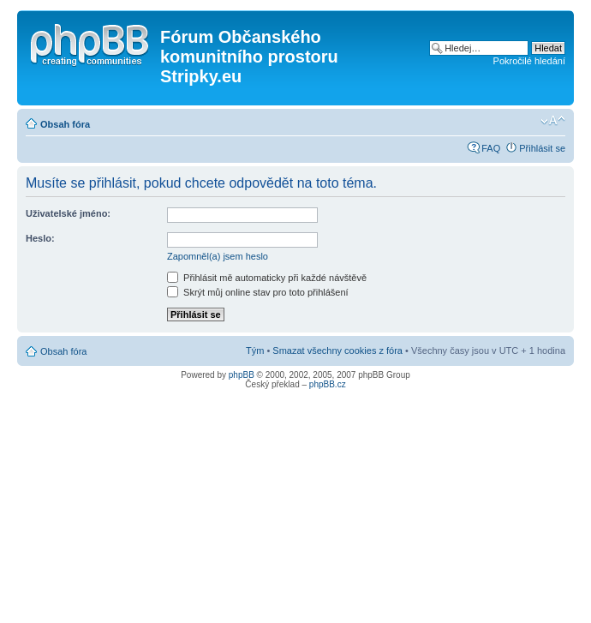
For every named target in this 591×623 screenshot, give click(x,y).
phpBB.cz (327, 384)
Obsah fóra (65, 124)
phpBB (241, 375)
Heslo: (40, 238)
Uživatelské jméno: (68, 213)
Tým (255, 350)
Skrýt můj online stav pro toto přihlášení (258, 292)
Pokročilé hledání (529, 61)
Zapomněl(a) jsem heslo (217, 256)
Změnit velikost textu (552, 121)
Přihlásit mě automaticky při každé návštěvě (267, 278)
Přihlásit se (542, 148)
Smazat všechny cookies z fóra (337, 350)
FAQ (490, 148)
